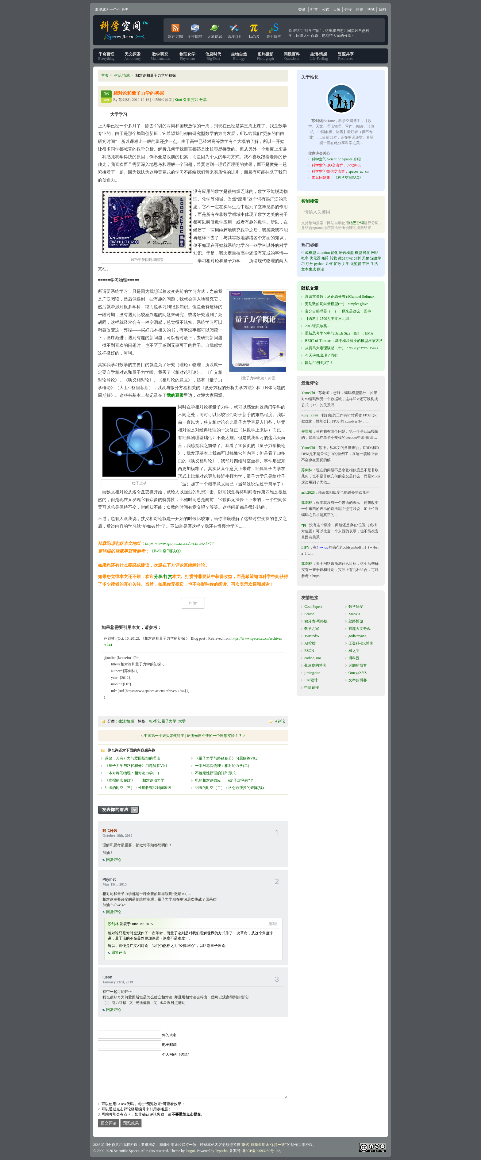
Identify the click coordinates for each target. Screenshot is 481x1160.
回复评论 (113, 860)
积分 (309, 264)
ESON (309, 651)
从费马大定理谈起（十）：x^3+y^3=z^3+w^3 (341, 348)
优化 (334, 253)
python (319, 264)
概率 (305, 258)
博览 (371, 9)
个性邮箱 (195, 29)
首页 (105, 75)
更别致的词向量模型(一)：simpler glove (336, 304)
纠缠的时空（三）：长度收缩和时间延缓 (138, 788)
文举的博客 (357, 680)
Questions (292, 56)
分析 (357, 258)
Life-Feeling (319, 56)
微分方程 (345, 258)
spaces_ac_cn (358, 171)
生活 (374, 264)
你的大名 (169, 1035)
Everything (106, 56)
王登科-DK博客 (360, 643)
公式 (325, 9)
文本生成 (308, 269)
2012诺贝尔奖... (317, 326)
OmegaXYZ (357, 673)
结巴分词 (356, 223)
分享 (158, 576)
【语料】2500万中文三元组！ (329, 318)
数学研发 (355, 606)
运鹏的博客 (357, 665)
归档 (382, 9)
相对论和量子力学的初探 (138, 93)
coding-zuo (312, 658)
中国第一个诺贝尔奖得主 (164, 735)
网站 (375, 253)
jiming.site (312, 673)
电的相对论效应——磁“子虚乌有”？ (224, 780)
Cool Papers (313, 606)
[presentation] (323, 547)
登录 (302, 9)
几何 (329, 264)
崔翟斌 (306, 431)
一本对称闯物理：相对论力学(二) (222, 766)
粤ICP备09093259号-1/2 (261, 1151)
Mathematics (160, 56)
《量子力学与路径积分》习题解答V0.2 (226, 758)
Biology (239, 56)
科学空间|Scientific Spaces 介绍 (336, 159)
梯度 (366, 253)
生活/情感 (122, 75)
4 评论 (280, 721)
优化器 (315, 258)
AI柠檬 (310, 643)
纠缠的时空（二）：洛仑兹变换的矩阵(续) (229, 788)
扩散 (337, 264)
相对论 (154, 721)
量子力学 (169, 721)
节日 (366, 264)
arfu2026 (307, 492)
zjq (303, 525)
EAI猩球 (311, 680)
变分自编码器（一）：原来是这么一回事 (338, 311)
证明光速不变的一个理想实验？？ (214, 735)
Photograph (265, 56)
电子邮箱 (169, 1045)
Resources (346, 56)
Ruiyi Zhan (309, 415)
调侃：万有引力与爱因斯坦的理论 (132, 758)
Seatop (309, 614)
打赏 (314, 9)
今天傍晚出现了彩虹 (321, 355)
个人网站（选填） (176, 1054)
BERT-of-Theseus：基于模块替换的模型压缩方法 (344, 341)
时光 (359, 9)
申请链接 (311, 687)
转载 (333, 258)
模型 (358, 253)
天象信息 (214, 29)
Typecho (221, 1151)
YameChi (308, 393)
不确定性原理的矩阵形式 (215, 773)
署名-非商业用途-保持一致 (263, 1145)
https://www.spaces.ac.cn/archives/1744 (179, 543)
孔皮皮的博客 (315, 665)
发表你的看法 (121, 810)
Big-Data (213, 56)
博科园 (354, 658)
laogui (190, 1151)
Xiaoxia (354, 614)
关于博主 (273, 29)
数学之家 (311, 628)
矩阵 (325, 258)
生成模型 (308, 253)
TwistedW (311, 636)
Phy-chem (187, 56)
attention (323, 253)
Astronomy (132, 56)
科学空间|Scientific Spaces (124, 30)
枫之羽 (354, 651)
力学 (345, 264)
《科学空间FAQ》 (166, 551)
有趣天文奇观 (359, 628)
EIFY (305, 547)
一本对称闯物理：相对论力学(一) (132, 773)
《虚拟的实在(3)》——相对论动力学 (134, 780)
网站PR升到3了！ (319, 363)
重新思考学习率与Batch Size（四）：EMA (339, 333)
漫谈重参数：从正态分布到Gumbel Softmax (339, 296)
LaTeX (254, 29)
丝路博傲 (355, 621)
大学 (182, 721)
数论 (320, 269)
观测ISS (234, 29)
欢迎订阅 (175, 29)
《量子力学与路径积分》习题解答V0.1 (136, 766)
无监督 (355, 264)
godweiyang (357, 636)
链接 (348, 9)
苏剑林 (113, 924)
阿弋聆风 (109, 831)
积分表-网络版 (316, 621)
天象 (337, 9)
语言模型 (346, 253)
